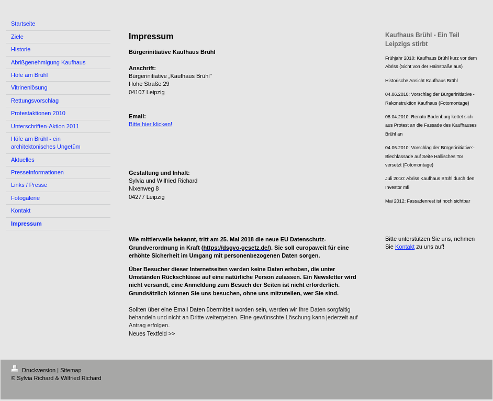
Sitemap (70, 370)
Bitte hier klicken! (150, 124)
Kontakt (404, 246)
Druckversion (34, 370)
